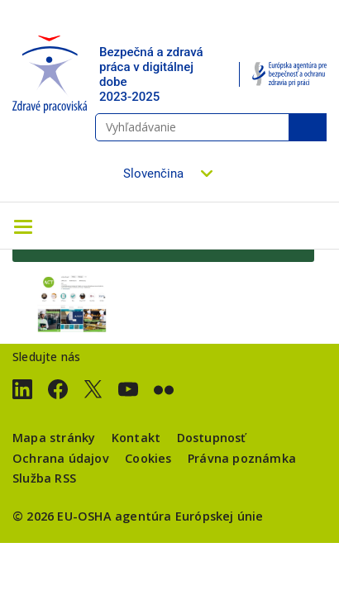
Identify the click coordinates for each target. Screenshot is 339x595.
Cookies (148, 458)
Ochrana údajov (60, 458)
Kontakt (136, 437)
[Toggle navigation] (23, 225)
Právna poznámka (242, 458)
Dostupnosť (211, 437)
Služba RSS (44, 478)
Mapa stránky (53, 437)
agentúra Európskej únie (189, 516)
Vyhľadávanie (308, 127)
